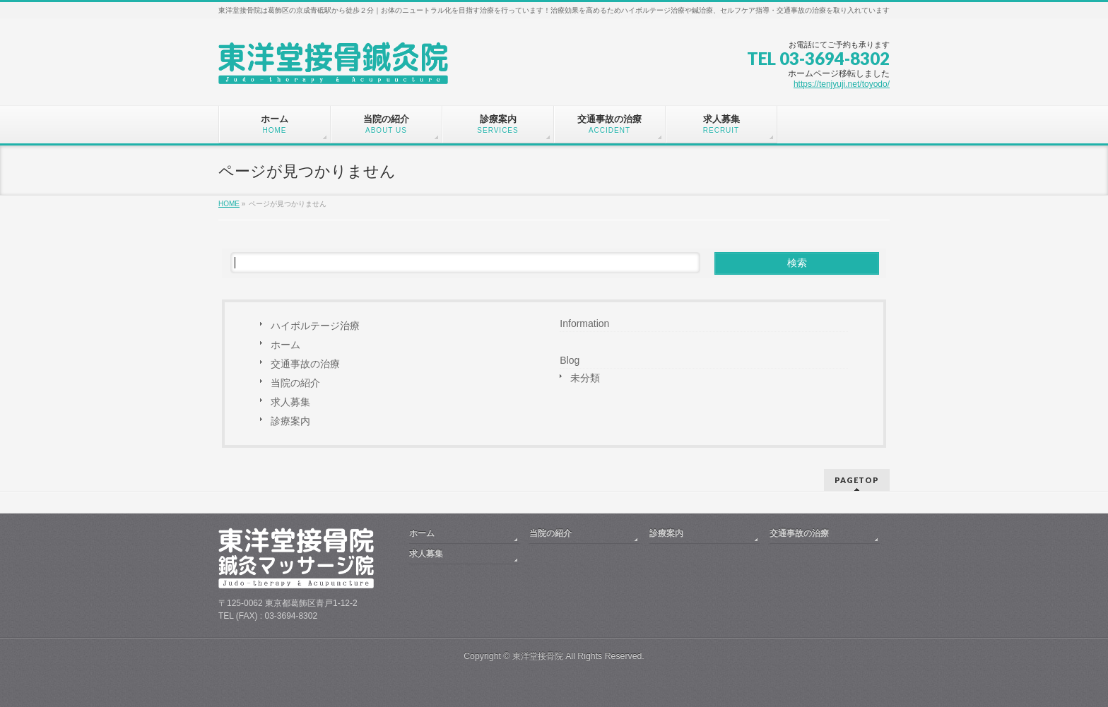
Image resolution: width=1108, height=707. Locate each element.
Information (584, 323)
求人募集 (290, 402)
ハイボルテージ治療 (315, 325)
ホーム (285, 344)
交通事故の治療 (305, 363)
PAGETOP (857, 480)
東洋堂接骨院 (537, 656)
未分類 (585, 378)
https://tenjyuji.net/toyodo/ (842, 84)
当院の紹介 (295, 382)
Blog (569, 360)
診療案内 (290, 421)
